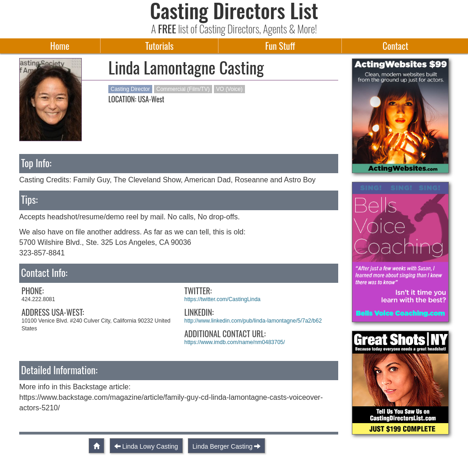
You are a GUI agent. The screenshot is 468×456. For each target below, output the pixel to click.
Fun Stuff (280, 46)
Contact (395, 46)
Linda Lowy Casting (150, 446)
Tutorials (159, 46)
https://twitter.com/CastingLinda (222, 299)
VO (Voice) (229, 89)
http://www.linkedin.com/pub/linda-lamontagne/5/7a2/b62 (253, 321)
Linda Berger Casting (222, 446)
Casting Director (130, 89)
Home (59, 46)
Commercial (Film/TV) (183, 89)
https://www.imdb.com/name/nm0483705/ (234, 342)
